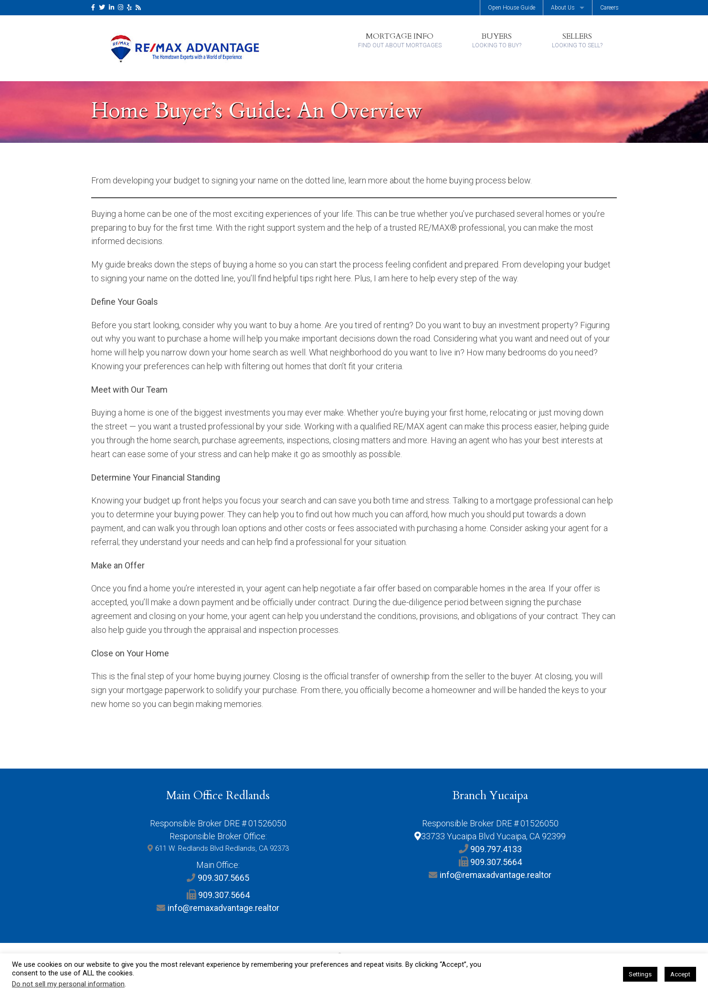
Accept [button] (680, 974)
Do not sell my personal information (68, 984)
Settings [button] (640, 974)
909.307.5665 (223, 878)
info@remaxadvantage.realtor (223, 908)
